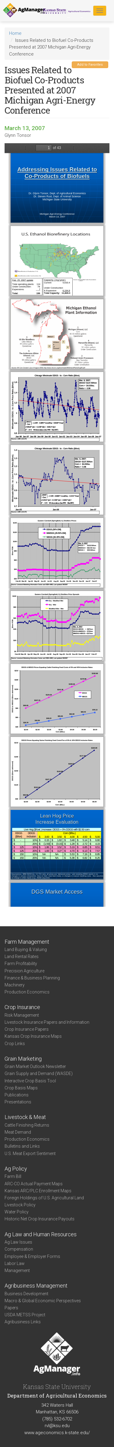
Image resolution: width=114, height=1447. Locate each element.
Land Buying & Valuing (26, 949)
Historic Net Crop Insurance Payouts (39, 1218)
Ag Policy (16, 1168)
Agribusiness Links (23, 1321)
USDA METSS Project (25, 1314)
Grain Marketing (23, 1058)
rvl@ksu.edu (57, 1425)
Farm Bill (13, 1176)
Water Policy (17, 1211)
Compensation (19, 1249)
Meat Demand (18, 1132)
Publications (17, 1094)
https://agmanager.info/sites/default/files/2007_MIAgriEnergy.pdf (57, 525)
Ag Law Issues (18, 1242)
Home (15, 33)
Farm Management (27, 942)
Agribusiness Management (36, 1285)
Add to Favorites (90, 65)
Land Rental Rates (22, 956)
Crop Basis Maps (21, 1087)
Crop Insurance (22, 1007)
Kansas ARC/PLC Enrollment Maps (38, 1190)
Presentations (18, 1101)
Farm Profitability (21, 963)
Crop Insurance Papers (27, 1029)
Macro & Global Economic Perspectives (43, 1300)
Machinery (15, 984)
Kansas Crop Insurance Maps (33, 1036)
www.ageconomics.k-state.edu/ (57, 1432)
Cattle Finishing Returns (27, 1125)
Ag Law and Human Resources (41, 1234)
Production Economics (27, 992)
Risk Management (22, 1015)
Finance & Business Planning (32, 977)
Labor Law (15, 1263)
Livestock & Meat (25, 1117)
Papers (11, 1307)
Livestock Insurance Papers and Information (47, 1022)
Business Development (26, 1293)
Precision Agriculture (24, 970)
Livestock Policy (20, 1204)
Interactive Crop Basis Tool (30, 1080)
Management (17, 1270)
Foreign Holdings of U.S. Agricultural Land (44, 1197)
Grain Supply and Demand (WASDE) (39, 1073)
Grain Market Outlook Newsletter (35, 1066)
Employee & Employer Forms (32, 1256)
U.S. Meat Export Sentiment (30, 1153)
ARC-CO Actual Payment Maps (34, 1183)
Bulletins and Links (22, 1146)
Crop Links (15, 1043)
